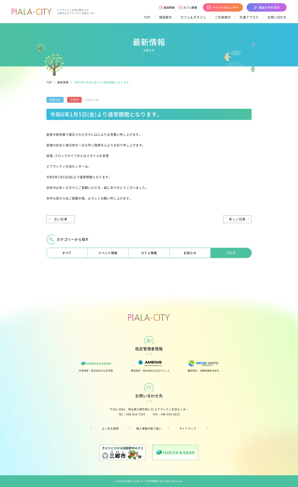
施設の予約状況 (267, 7)
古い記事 (60, 219)
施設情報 (167, 7)
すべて (67, 253)
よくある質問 (110, 428)
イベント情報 (107, 253)
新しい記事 (237, 219)
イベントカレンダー (223, 7)
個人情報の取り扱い (149, 428)
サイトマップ (187, 428)
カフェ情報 (188, 7)
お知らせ (190, 253)
